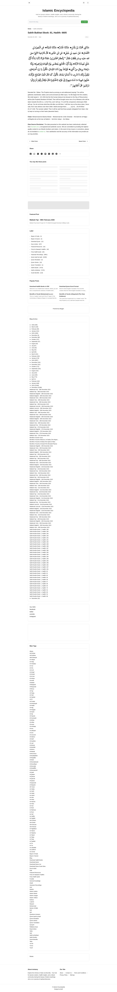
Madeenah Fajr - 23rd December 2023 (40, 471)
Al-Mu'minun (33, 753)
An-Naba (32, 789)
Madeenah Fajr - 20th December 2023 (40, 517)
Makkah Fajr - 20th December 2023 (39, 519)
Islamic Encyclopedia (58, 10)
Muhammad (33, 906)
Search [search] (84, 21)
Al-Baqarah (33, 684)
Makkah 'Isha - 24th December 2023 (39, 485)
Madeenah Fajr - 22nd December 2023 (40, 492)
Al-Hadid (32, 705)
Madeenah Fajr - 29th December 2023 (40, 402)
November (34, 337)
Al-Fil (31, 699)
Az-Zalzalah (33, 847)
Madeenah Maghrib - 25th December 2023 (41, 446)
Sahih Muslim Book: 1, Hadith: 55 (39, 586)
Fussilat (32, 879)
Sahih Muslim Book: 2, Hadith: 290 (39, 542)
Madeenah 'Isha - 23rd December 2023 (40, 462)
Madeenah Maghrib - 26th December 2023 (41, 416)
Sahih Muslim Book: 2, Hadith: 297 (39, 567)
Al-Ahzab (32, 674)
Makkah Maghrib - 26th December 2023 (40, 418)
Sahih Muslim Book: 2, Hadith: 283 (39, 561)
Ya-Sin (31, 943)
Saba (31, 931)
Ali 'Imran (32, 787)
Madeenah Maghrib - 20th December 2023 (41, 521)
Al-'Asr (31, 666)
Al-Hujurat (32, 716)
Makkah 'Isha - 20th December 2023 (39, 527)
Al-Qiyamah (33, 783)
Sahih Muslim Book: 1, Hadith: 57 (39, 581)
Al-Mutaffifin (33, 768)
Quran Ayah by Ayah (35, 916)
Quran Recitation (34, 918)
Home (31, 956)
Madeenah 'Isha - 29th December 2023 (40, 414)
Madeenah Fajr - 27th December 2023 (40, 425)
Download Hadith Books (36, 860)
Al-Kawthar (33, 741)
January (34, 331)
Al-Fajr (31, 691)
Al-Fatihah (32, 697)
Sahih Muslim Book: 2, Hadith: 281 (39, 569)
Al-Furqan (32, 701)
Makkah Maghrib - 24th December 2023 (40, 481)
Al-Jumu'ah (33, 735)
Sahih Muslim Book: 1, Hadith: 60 (39, 575)
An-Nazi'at (32, 801)
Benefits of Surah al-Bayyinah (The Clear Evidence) (72, 295)
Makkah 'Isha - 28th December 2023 (39, 400)
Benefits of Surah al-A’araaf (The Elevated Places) (43, 444)
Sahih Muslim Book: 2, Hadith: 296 (39, 529)
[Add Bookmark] (39, 37)
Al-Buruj (32, 689)
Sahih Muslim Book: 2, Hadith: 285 (39, 552)
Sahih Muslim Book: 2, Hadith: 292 (39, 538)
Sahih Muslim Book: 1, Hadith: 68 (39, 596)
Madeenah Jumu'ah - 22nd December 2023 (41, 506)
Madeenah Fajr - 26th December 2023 (40, 460)
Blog (31, 858)
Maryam (32, 904)
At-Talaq (32, 837)
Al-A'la (31, 668)
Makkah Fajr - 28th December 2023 (39, 391)
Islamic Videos (34, 897)
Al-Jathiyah (33, 730)
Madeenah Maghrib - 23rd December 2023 (41, 467)
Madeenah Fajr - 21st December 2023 (40, 502)
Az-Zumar (32, 851)
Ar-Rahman (33, 810)
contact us (42, 131)
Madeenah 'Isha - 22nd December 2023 (40, 512)
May (33, 350)
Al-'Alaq (32, 661)
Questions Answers (35, 914)
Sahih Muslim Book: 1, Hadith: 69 (39, 592)
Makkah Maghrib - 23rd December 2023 (40, 464)
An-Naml (32, 795)
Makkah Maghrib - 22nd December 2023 (41, 508)
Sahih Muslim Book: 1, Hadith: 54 (39, 590)
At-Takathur (33, 833)
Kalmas (32, 899)
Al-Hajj (31, 707)
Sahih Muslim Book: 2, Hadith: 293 (39, 535)
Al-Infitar (32, 722)
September (34, 341)
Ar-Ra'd (32, 808)
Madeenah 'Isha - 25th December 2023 (40, 448)
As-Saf (31, 814)
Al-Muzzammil (33, 770)
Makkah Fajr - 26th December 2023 (39, 458)
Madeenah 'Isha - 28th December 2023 (40, 398)
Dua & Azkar (33, 868)
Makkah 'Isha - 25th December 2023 (39, 450)
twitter (31, 611)
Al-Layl (31, 743)
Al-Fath (32, 695)
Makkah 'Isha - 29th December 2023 (39, 412)
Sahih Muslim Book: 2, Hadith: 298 (39, 563)
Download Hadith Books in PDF (39, 286)
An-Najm (32, 793)
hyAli (61, 989)
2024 (33, 360)
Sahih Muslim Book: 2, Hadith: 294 (39, 533)
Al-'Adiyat (32, 659)
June (33, 347)
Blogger (62, 308)
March (33, 327)
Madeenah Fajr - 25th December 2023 (40, 456)
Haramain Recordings (36, 885)
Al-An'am (32, 676)
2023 (33, 385)
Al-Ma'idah (32, 747)
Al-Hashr (32, 712)
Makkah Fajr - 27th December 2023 (39, 427)
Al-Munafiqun (33, 764)
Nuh (31, 910)
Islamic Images (34, 895)
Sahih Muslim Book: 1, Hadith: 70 (39, 588)
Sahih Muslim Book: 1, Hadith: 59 (39, 577)
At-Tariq (32, 839)
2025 (33, 333)
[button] (60, 154)
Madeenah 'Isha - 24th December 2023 (40, 483)
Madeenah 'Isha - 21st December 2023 (40, 496)
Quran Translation (34, 922)
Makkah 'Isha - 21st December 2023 (39, 487)
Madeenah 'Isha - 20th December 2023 (40, 523)
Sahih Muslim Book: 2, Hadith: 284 (39, 556)
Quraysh (32, 924)
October (34, 339)
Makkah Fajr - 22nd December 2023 (39, 494)
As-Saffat (32, 816)
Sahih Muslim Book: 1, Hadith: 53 (39, 594)
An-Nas (32, 797)
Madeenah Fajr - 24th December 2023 (40, 475)
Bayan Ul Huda (34, 853)
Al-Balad (32, 682)
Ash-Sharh (32, 822)
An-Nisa (32, 803)
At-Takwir (32, 835)
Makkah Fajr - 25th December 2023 (39, 454)
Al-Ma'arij (32, 745)
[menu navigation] (29, 2)
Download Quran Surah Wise (38, 866)
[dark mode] (83, 2)
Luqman (32, 901)
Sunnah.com (35, 126)
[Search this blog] (54, 22)
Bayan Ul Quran (34, 856)
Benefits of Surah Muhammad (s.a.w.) (41, 294)
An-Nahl (32, 791)
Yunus (31, 945)
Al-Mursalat (33, 766)
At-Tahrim (32, 831)
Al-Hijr (31, 714)
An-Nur (32, 805)
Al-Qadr (32, 772)
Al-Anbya (32, 678)
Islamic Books (33, 893)
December (34, 335)
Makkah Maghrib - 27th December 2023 (40, 431)
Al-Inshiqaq (33, 726)
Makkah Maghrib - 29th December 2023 (40, 410)
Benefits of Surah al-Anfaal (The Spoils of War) (42, 441)
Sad (31, 933)
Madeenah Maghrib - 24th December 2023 (41, 479)
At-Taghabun (33, 828)
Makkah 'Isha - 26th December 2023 (39, 423)
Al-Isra (31, 728)
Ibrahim (32, 889)
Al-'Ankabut (33, 663)
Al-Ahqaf (32, 672)
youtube (32, 614)
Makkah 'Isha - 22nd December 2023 (40, 515)
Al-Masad (32, 751)
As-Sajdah (32, 818)
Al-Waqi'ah (33, 785)
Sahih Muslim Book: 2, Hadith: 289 (39, 544)
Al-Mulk (32, 760)
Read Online (33, 929)
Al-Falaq (32, 693)
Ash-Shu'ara (33, 824)
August (33, 343)
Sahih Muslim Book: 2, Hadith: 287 (39, 548)
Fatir (31, 870)
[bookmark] (87, 2)
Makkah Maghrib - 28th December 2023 (40, 396)
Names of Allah (34, 908)
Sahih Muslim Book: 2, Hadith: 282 (39, 565)
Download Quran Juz (35, 864)
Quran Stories (33, 920)
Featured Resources (35, 872)
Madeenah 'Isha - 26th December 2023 (40, 421)
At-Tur (31, 845)
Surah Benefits (34, 939)
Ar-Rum (32, 812)
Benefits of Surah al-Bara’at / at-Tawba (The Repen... (44, 439)
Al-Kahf (32, 739)
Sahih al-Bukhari (34, 935)
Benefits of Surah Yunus (36, 437)
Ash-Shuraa (33, 826)
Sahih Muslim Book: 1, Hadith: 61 (39, 573)
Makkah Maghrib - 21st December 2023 (40, 490)
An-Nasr (32, 799)
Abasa (31, 651)
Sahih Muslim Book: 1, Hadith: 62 (39, 571)
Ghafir (31, 883)
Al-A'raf (32, 670)
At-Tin (31, 843)
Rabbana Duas (34, 927)
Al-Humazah (33, 718)
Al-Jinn (31, 732)
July (33, 345)
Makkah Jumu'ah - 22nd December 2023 (41, 504)
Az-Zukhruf (33, 849)
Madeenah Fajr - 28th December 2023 (40, 389)
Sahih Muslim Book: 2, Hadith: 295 (39, 531)
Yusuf (31, 947)
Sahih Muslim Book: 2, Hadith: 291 (39, 540)
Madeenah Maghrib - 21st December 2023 (41, 498)
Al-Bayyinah (33, 686)
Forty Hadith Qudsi (35, 876)
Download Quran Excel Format (69, 286)
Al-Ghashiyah (33, 703)
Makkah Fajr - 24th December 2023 (39, 477)
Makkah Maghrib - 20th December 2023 (40, 525)
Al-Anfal (32, 680)
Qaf (31, 912)
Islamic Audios (33, 891)
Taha (31, 941)
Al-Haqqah (32, 709)
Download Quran (34, 862)
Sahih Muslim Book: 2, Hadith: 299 (39, 558)
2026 (33, 325)
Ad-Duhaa (32, 653)
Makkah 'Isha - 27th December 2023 (39, 435)
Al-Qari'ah (32, 778)
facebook (32, 609)
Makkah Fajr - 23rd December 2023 (39, 469)
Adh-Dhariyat (33, 657)
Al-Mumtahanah (34, 762)
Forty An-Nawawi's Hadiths (37, 874)
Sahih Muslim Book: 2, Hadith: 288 (39, 546)
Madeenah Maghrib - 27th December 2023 (41, 429)
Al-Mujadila (33, 757)
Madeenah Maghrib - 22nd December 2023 (41, 510)
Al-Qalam (32, 774)
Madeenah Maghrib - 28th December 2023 (41, 393)
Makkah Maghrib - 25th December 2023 (40, 452)
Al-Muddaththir (34, 755)
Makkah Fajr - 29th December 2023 (39, 404)
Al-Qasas (32, 780)
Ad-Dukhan (33, 655)
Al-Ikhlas (32, 720)
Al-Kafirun (32, 737)
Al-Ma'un (32, 749)
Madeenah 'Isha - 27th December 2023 (40, 433)
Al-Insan (32, 724)
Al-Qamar (32, 776)
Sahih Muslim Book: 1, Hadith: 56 (39, 583)
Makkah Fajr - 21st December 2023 (39, 500)
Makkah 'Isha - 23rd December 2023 (40, 473)
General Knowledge (35, 881)
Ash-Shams (33, 820)
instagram (33, 616)
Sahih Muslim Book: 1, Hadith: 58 (39, 579)
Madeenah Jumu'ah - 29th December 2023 (41, 406)
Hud (31, 887)
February (34, 329)
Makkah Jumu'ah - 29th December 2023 (41, 408)
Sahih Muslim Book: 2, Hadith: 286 (39, 550)
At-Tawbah (32, 841)
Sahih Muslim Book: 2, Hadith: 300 (39, 554)
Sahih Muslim (33, 937)
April (32, 352)
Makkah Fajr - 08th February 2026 (42, 220)
